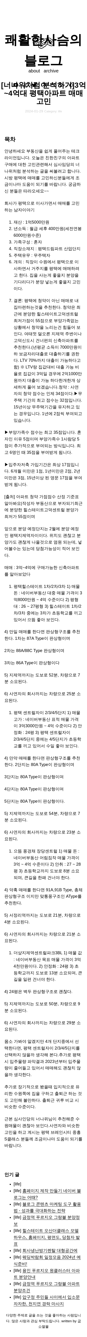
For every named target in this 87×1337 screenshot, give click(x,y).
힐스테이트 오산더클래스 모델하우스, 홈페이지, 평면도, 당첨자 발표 (47, 1237)
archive (51, 70)
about (34, 70)
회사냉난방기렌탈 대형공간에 (50, 1250)
